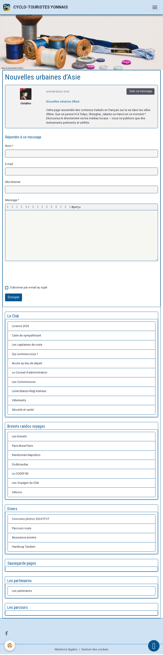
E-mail (9, 164)
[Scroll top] (154, 646)
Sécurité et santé (23, 409)
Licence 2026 (20, 326)
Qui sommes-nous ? (25, 354)
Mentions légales (66, 649)
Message (11, 200)
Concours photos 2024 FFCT (30, 519)
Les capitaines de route (27, 344)
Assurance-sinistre (24, 537)
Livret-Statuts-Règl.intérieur (29, 391)
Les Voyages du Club (25, 482)
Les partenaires (22, 590)
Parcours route (21, 528)
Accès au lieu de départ (27, 363)
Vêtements (19, 400)
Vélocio (17, 492)
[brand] (36, 7)
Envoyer (14, 297)
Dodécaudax (20, 464)
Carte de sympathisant (26, 335)
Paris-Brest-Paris (22, 445)
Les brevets (19, 436)
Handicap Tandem (23, 546)
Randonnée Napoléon (26, 455)
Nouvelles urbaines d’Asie (62, 101)
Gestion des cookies (94, 649)
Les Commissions (24, 382)
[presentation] (40, 273)
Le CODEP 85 (20, 473)
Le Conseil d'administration (29, 372)
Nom (8, 146)
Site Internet (12, 182)
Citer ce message (140, 91)
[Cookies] (10, 645)
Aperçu (75, 207)
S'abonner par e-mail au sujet (28, 287)
